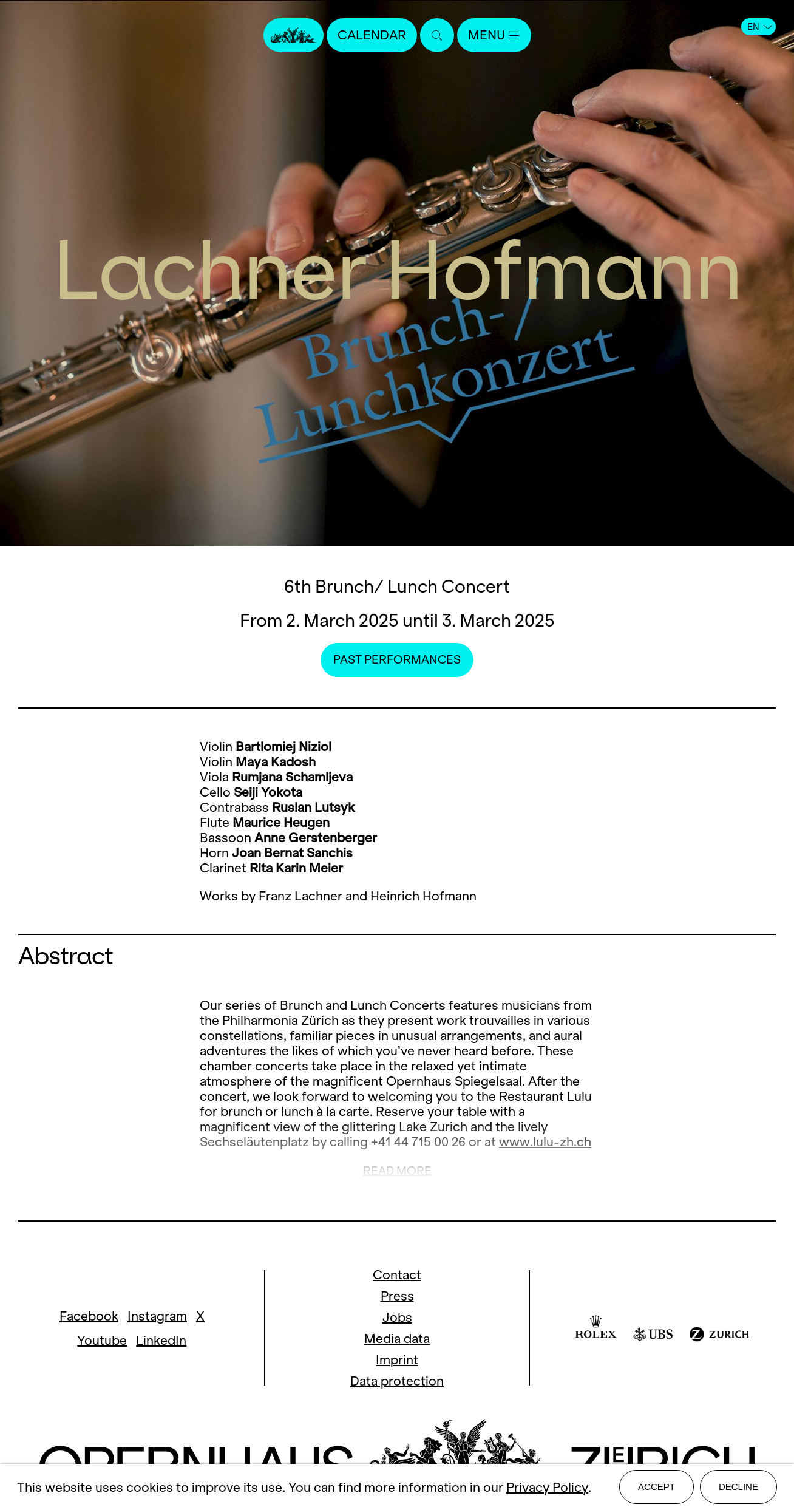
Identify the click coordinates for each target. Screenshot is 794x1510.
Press (397, 1296)
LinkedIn (161, 1340)
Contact (397, 1275)
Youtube (102, 1340)
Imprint (397, 1360)
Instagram (157, 1316)
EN (759, 27)
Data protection (397, 1381)
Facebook (88, 1316)
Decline (738, 1486)
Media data (397, 1338)
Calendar (372, 35)
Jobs (397, 1317)
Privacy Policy (547, 1487)
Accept (656, 1486)
